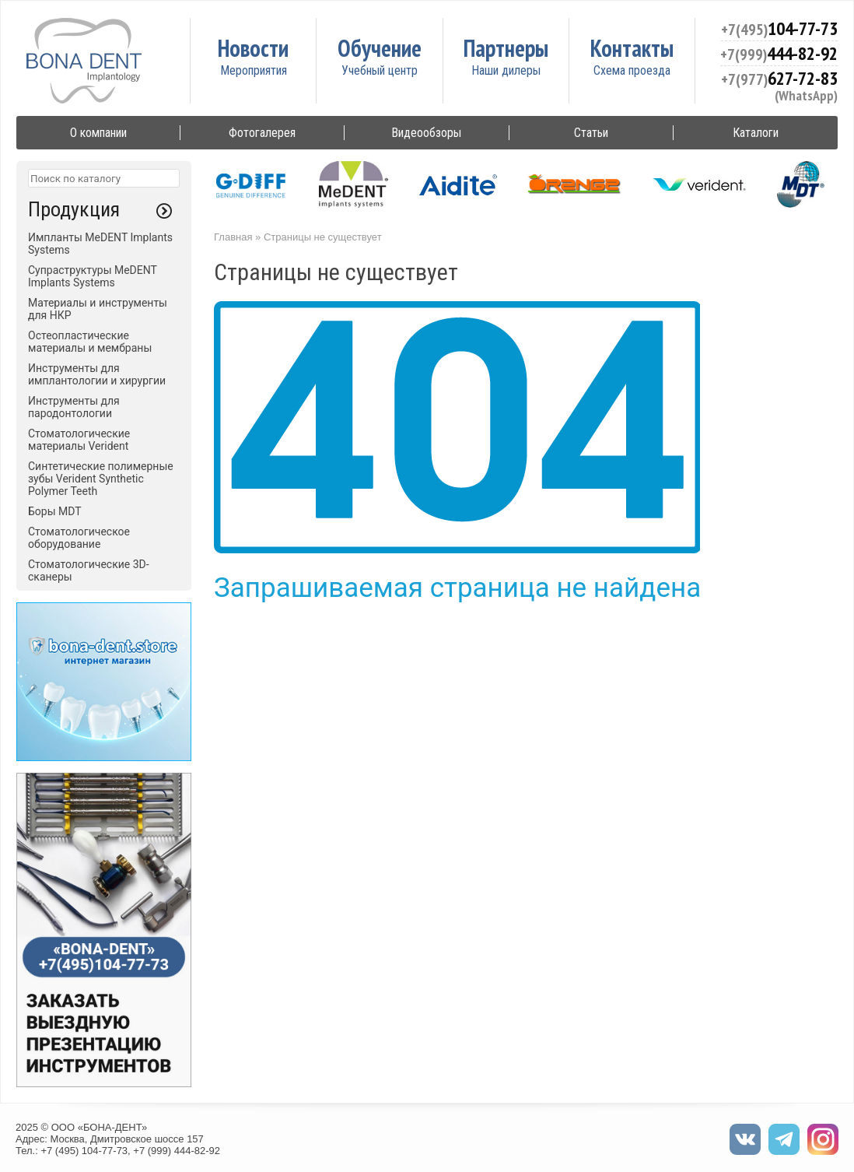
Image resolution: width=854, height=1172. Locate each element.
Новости (253, 48)
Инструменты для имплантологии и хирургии (97, 374)
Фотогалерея (262, 132)
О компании (98, 132)
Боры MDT (55, 511)
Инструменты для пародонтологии (74, 407)
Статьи (591, 132)
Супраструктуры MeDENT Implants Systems (92, 276)
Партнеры (506, 48)
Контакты (632, 48)
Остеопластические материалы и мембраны (90, 341)
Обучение (380, 48)
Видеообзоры (426, 132)
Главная (233, 237)
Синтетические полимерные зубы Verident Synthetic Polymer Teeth (100, 478)
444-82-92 (779, 53)
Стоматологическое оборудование (79, 537)
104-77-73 (779, 28)
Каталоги (756, 132)
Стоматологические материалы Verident (79, 439)
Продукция (74, 209)
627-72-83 (779, 78)
